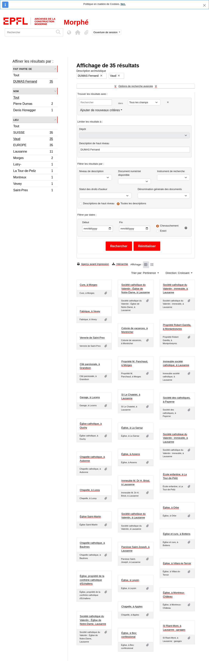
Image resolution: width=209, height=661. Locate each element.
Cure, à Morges (88, 284)
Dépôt (82, 129)
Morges (33, 158)
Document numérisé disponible (129, 173)
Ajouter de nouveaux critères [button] (100, 110)
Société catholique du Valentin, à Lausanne (133, 515)
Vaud (33, 139)
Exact (163, 230)
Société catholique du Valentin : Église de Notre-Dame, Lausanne (93, 620)
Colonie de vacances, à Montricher (134, 330)
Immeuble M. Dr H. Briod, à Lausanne (135, 482)
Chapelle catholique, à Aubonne (92, 458)
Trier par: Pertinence (144, 273)
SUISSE (33, 133)
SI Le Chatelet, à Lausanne (130, 396)
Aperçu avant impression (93, 264)
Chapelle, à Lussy (90, 490)
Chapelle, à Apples (131, 606)
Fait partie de (22, 69)
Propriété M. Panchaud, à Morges (134, 363)
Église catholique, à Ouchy (91, 425)
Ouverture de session (105, 32)
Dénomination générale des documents (160, 189)
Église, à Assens (130, 454)
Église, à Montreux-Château (174, 594)
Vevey (33, 184)
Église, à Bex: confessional (129, 635)
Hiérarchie (120, 264)
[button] (77, 32)
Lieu (16, 120)
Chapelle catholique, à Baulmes (92, 544)
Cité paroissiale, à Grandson (90, 366)
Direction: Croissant (178, 273)
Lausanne (33, 152)
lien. (123, 4)
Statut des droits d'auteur (93, 189)
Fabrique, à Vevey (90, 311)
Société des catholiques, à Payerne (176, 399)
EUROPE (33, 145)
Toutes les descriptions (133, 203)
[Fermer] (204, 5)
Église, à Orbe (171, 507)
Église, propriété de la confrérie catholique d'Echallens (92, 580)
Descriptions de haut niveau (98, 203)
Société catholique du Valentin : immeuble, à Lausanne (175, 288)
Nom (16, 91)
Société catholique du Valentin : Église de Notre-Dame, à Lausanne (135, 288)
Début (85, 222)
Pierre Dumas (33, 104)
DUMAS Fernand (33, 82)
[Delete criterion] (168, 102)
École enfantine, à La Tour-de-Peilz (175, 476)
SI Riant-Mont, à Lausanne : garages (174, 627)
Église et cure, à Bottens (176, 533)
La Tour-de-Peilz (33, 171)
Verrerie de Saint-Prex (92, 337)
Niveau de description (91, 171)
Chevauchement (169, 225)
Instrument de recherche (171, 171)
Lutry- (33, 165)
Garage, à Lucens (90, 397)
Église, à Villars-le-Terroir (177, 563)
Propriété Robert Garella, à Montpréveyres (177, 326)
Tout (16, 75)
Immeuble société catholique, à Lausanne (176, 363)
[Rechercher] (29, 32)
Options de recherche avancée (135, 86)
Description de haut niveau (94, 143)
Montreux (33, 178)
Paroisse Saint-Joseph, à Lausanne (135, 549)
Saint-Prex (33, 190)
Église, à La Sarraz (132, 427)
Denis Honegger (33, 110)
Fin (121, 222)
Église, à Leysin (130, 580)
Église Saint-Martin (90, 516)
